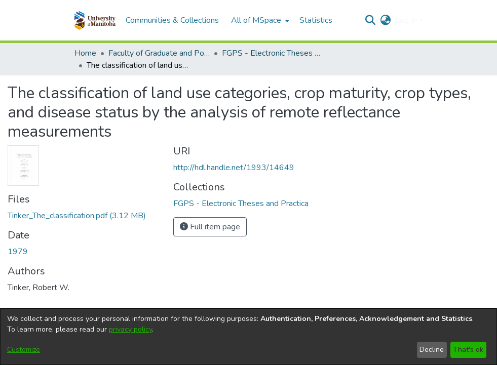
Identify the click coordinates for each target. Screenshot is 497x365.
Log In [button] (407, 20)
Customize (23, 349)
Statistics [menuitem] (315, 20)
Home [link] (85, 53)
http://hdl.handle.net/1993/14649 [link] (233, 167)
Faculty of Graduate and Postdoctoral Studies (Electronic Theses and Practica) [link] (159, 53)
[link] (77, 215)
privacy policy (130, 329)
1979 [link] (18, 251)
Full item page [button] (210, 226)
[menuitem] (259, 20)
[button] (95, 20)
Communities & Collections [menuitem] (172, 20)
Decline (431, 349)
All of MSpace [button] (256, 20)
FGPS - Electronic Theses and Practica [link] (272, 53)
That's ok (468, 349)
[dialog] (248, 336)
